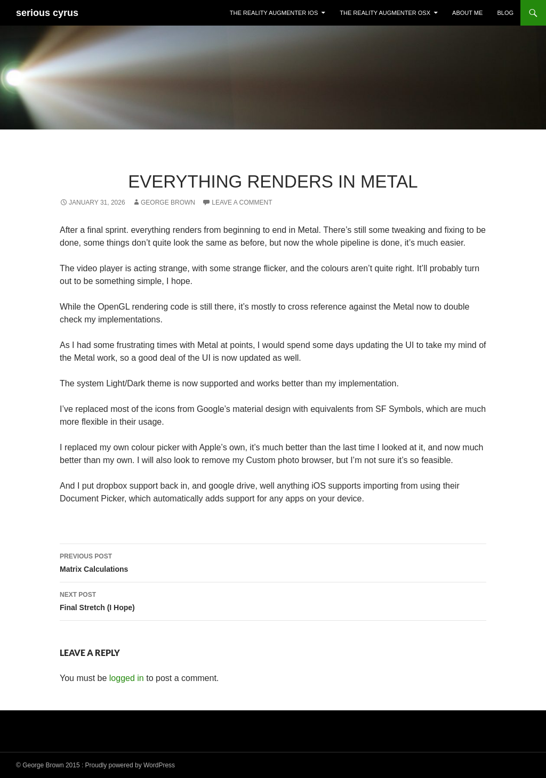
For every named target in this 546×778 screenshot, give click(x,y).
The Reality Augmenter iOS (274, 13)
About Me (467, 13)
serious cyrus (47, 12)
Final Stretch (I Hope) (273, 600)
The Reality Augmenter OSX (385, 13)
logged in (126, 678)
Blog (505, 13)
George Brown (168, 202)
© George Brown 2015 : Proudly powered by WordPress (95, 765)
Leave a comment (242, 202)
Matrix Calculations (273, 561)
